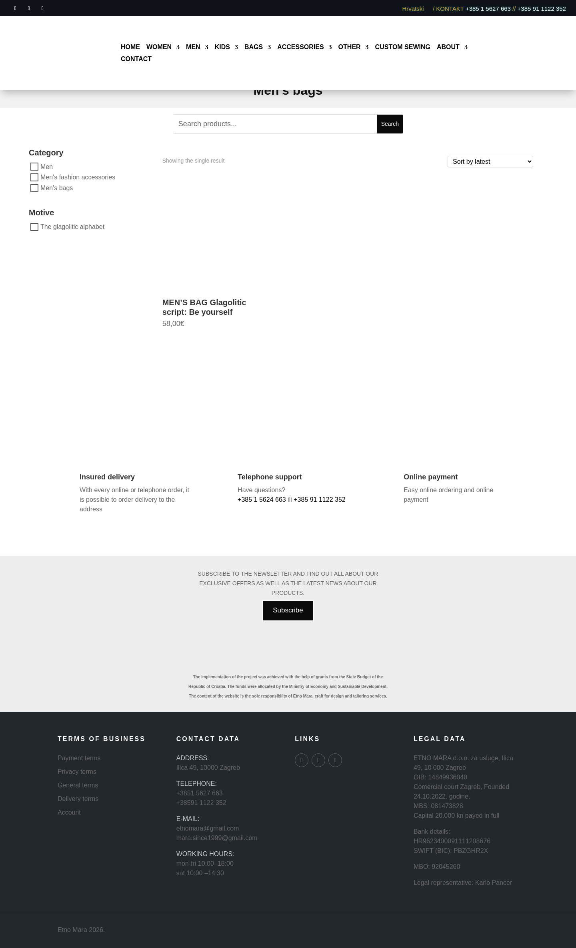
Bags (253, 47)
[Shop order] (490, 161)
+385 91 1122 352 (541, 8)
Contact (136, 59)
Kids (222, 47)
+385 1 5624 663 (262, 499)
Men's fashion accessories (77, 177)
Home (130, 47)
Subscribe (288, 610)
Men (193, 47)
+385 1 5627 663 (488, 8)
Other (349, 47)
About (448, 47)
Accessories (300, 47)
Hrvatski (416, 8)
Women (159, 47)
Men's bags (56, 188)
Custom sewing (402, 47)
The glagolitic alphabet (72, 226)
